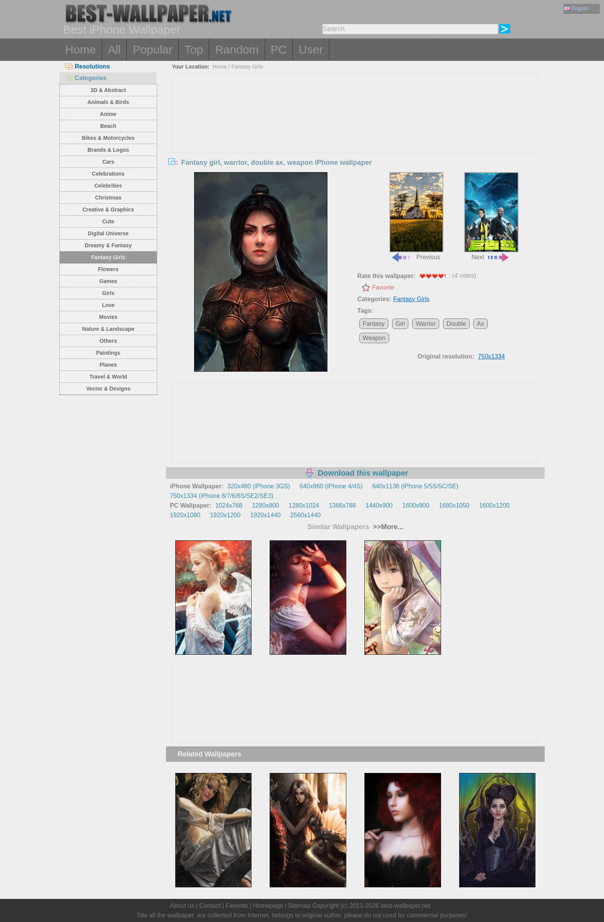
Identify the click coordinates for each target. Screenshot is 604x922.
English (576, 8)
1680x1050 (454, 505)
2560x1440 (305, 515)
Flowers (108, 269)
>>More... (387, 527)
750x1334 (491, 356)
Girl (400, 323)
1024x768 (228, 505)
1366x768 (342, 505)
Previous (416, 216)
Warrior (426, 323)
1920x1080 (185, 515)
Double (456, 323)
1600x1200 (494, 505)
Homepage (268, 905)
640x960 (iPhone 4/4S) (331, 486)
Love (108, 305)
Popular (152, 49)
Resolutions (87, 66)
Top (194, 49)
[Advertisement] (355, 130)
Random (236, 49)
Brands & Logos (108, 150)
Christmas (108, 197)
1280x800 (265, 505)
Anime (108, 114)
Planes (108, 365)
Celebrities (108, 186)
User (311, 49)
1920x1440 (265, 515)
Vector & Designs (108, 389)
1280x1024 (304, 505)
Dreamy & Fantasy (108, 245)
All (114, 49)
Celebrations (108, 174)
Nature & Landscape (108, 329)
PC (279, 49)
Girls (108, 293)
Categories (86, 78)
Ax (480, 323)
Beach (108, 126)
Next (491, 216)
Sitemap (299, 905)
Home (80, 49)
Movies (108, 317)
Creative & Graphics (108, 209)
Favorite (383, 287)
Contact (209, 905)
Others (108, 341)
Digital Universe (108, 233)
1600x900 (415, 505)
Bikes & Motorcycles (108, 138)
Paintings (108, 353)
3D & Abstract (108, 90)
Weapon (374, 338)
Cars (108, 162)
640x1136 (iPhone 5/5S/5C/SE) (415, 486)
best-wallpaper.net (406, 905)
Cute (108, 221)
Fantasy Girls (108, 257)
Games (108, 281)
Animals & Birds (108, 102)
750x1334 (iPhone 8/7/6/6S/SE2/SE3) (221, 496)
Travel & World (108, 377)
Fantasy (374, 323)
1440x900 (379, 505)
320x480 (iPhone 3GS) (258, 486)
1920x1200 (225, 515)
